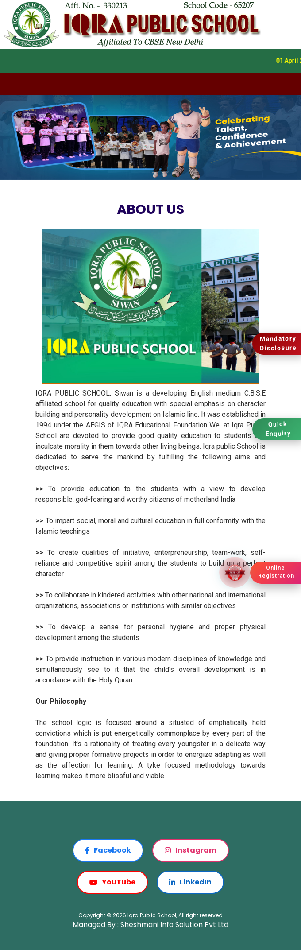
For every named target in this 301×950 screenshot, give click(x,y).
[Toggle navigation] (12, 84)
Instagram (190, 850)
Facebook (108, 850)
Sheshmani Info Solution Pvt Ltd (174, 924)
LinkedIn (190, 882)
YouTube (112, 882)
